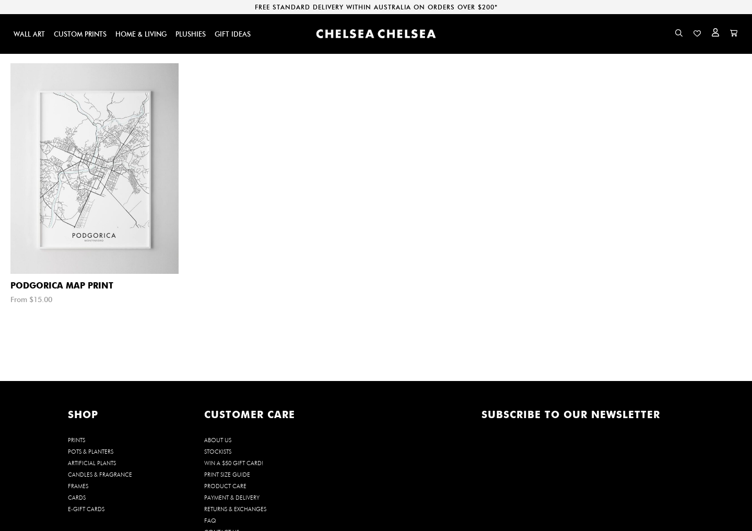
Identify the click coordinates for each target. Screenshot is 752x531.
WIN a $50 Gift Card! (233, 463)
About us (217, 440)
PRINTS (76, 440)
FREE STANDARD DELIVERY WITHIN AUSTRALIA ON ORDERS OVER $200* (376, 7)
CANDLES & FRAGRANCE (100, 474)
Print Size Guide (227, 474)
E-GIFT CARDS (86, 509)
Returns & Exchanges (235, 509)
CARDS (77, 497)
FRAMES (78, 486)
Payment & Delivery (232, 497)
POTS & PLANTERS (90, 451)
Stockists (217, 451)
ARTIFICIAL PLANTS (92, 463)
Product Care (225, 486)
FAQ (210, 520)
